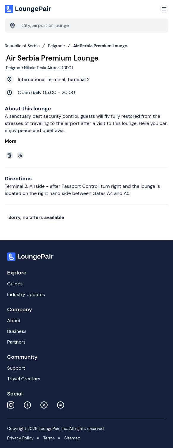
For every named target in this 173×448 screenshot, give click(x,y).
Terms (49, 438)
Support (16, 368)
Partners (16, 342)
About (14, 320)
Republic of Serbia (22, 45)
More (10, 141)
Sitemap (72, 438)
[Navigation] (164, 8)
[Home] (28, 9)
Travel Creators (23, 379)
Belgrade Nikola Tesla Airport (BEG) (39, 67)
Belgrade (56, 45)
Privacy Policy (20, 438)
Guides (15, 284)
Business (16, 331)
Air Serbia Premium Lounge (100, 45)
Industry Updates (26, 294)
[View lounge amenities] (87, 155)
